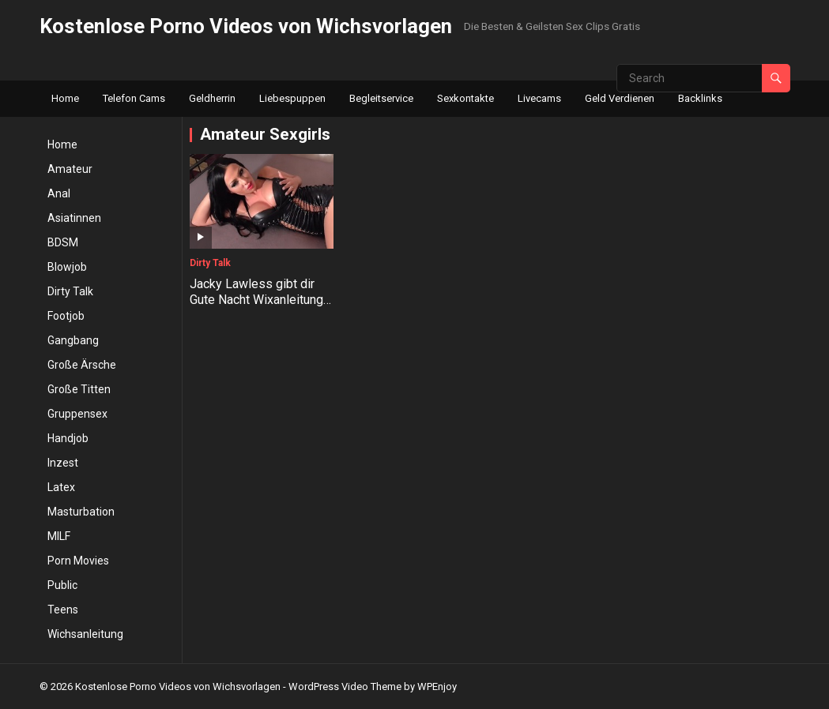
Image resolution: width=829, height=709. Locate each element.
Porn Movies (78, 560)
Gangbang (73, 340)
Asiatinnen (74, 218)
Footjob (66, 315)
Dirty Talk (70, 291)
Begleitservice (381, 98)
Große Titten (79, 389)
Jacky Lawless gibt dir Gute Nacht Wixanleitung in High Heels (256, 300)
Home (65, 98)
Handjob (68, 438)
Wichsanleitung (85, 634)
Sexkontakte (465, 98)
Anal (58, 193)
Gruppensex (77, 413)
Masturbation (81, 511)
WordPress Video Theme (344, 686)
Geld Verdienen (619, 98)
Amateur (69, 169)
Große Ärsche (81, 364)
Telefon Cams (134, 98)
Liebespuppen (292, 98)
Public (62, 585)
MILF (58, 536)
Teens (62, 609)
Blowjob (67, 267)
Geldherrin (212, 98)
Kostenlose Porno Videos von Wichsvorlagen (246, 26)
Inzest (62, 462)
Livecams (539, 98)
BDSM (62, 242)
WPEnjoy (437, 686)
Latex (61, 487)
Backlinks (700, 98)
